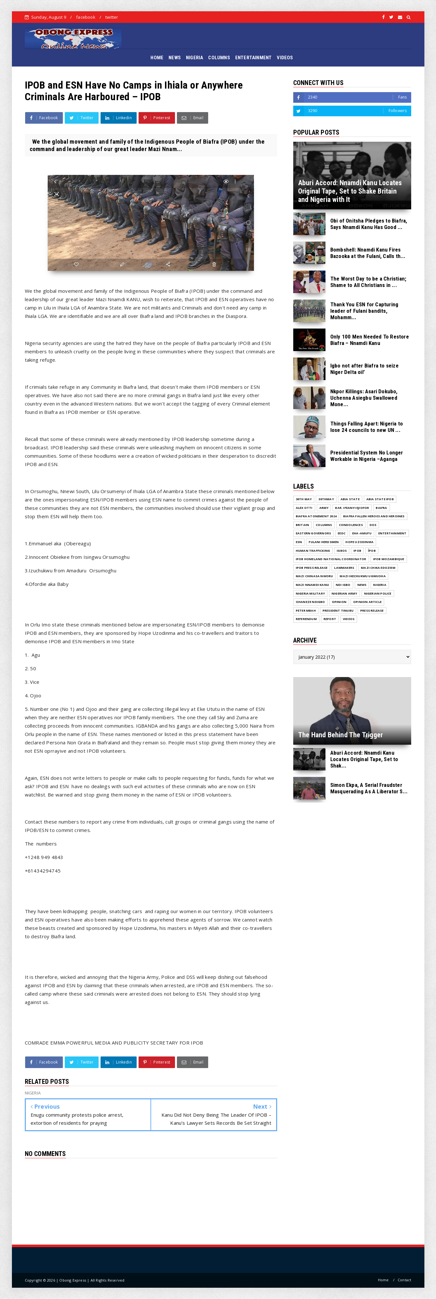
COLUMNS (219, 58)
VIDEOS (285, 58)
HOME (156, 58)
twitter (111, 17)
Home (383, 1280)
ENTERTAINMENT (253, 58)
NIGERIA (194, 58)
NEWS (175, 58)
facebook (85, 17)
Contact (404, 1280)
